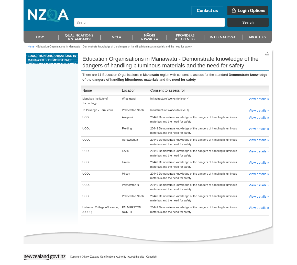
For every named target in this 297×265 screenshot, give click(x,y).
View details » (259, 99)
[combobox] (173, 25)
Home (31, 46)
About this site (136, 256)
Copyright (151, 256)
